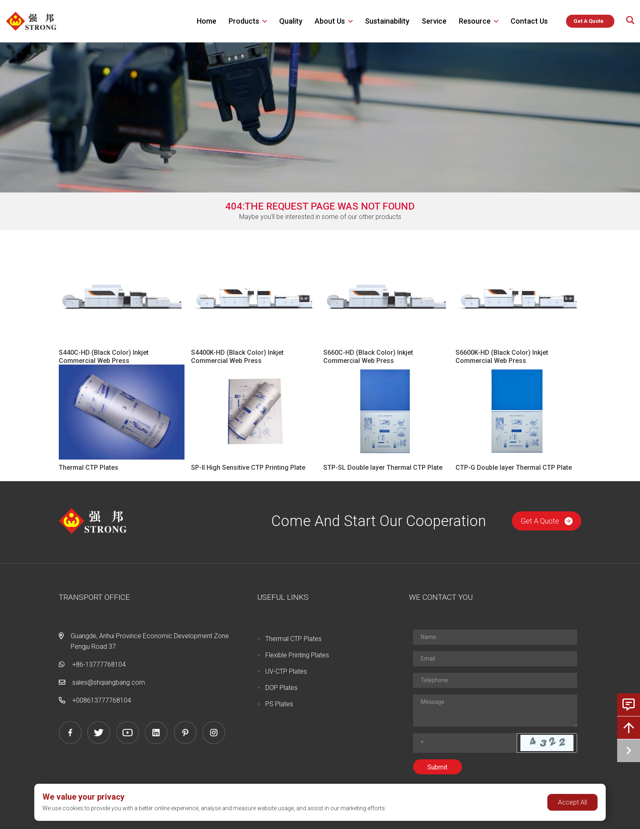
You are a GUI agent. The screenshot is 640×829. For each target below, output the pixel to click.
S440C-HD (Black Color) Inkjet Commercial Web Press (104, 356)
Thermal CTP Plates (88, 467)
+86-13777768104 (99, 664)
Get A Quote (547, 521)
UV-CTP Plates (286, 671)
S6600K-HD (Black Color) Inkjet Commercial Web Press (502, 356)
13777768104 (111, 700)
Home (206, 21)
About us (330, 21)
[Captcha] (465, 743)
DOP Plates (281, 688)
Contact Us (529, 21)
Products (244, 21)
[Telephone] (495, 680)
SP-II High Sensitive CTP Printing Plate (248, 467)
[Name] (495, 637)
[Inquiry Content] (495, 710)
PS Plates (279, 704)
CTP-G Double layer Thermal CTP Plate (514, 467)
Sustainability (387, 21)
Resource (475, 21)
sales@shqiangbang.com (108, 682)
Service (434, 21)
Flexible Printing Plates (297, 655)
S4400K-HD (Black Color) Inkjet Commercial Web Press (237, 356)
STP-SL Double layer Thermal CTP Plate (382, 467)
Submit (437, 767)
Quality (290, 21)
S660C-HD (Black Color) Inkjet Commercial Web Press (368, 356)
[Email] (495, 658)
